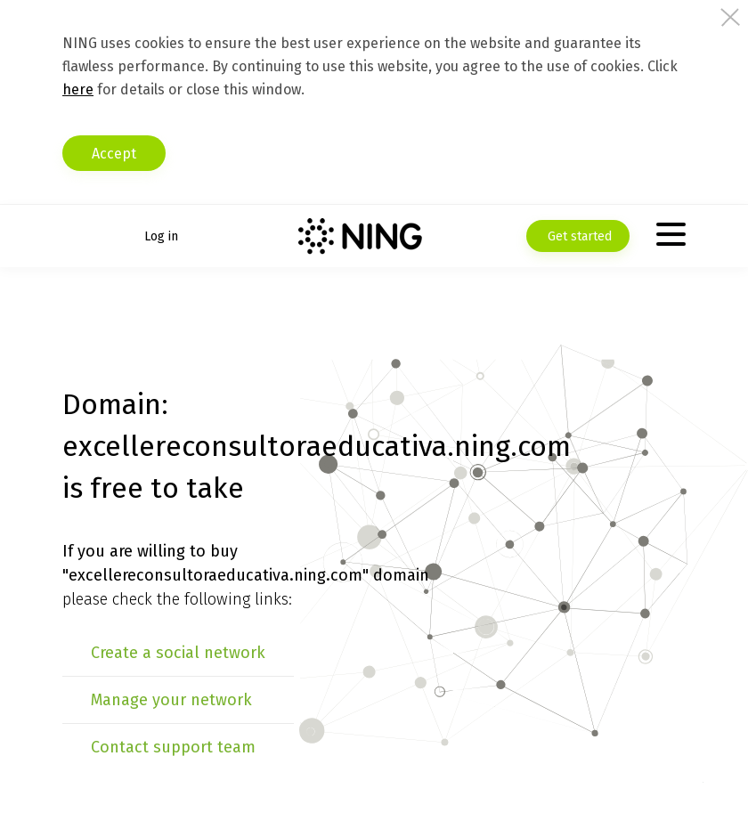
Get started (578, 236)
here (78, 89)
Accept (114, 153)
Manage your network (171, 700)
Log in (161, 236)
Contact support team (173, 747)
